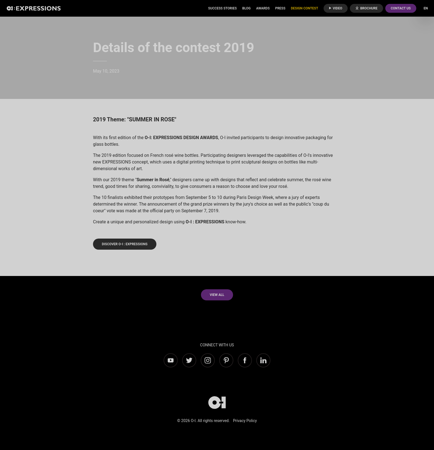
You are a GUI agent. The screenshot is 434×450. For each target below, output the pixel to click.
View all (217, 295)
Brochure (366, 8)
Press (280, 8)
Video (335, 8)
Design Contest (304, 8)
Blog (246, 8)
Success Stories (222, 8)
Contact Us (401, 8)
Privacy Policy (245, 420)
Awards (263, 8)
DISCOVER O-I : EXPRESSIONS (125, 244)
